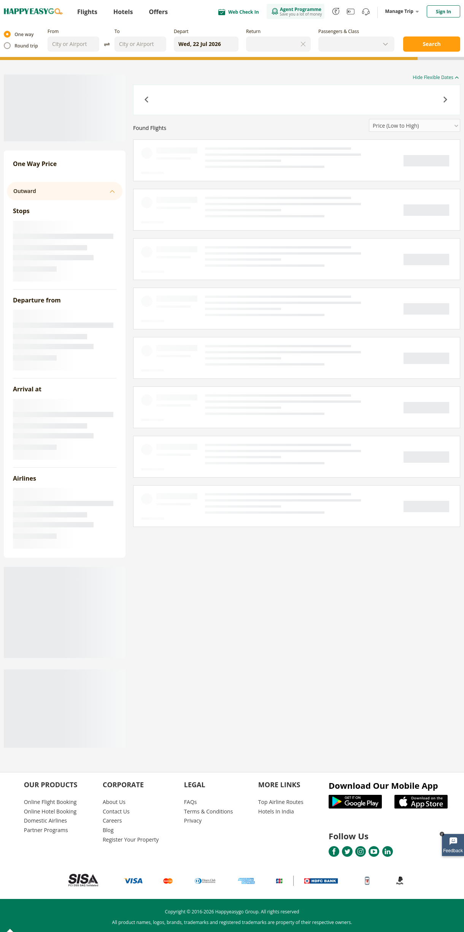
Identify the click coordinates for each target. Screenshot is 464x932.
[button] (147, 100)
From (53, 31)
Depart (181, 31)
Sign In (443, 11)
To (117, 31)
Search (431, 43)
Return (253, 31)
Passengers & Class (338, 31)
